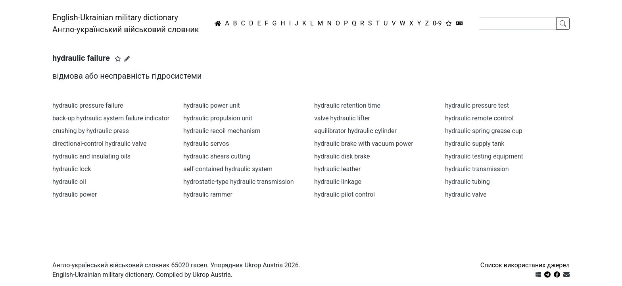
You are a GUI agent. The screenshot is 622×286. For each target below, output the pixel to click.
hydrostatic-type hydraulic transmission (238, 182)
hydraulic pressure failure (87, 105)
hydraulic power (74, 194)
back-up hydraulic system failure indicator (110, 118)
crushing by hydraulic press (90, 131)
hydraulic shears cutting (216, 156)
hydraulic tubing (467, 182)
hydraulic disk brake (342, 156)
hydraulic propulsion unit (217, 118)
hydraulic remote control (479, 118)
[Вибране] (448, 23)
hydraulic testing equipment (484, 156)
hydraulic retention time (347, 105)
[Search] (518, 23)
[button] (118, 59)
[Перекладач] (459, 23)
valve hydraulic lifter (342, 118)
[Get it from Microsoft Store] (538, 274)
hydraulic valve (465, 194)
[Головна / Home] (218, 23)
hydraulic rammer (207, 194)
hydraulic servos (206, 143)
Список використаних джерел (525, 265)
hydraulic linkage (337, 182)
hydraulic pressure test (477, 105)
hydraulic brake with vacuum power (363, 143)
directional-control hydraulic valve (99, 143)
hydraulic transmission (477, 169)
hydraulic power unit (211, 105)
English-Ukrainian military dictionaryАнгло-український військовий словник (125, 23)
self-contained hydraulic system (228, 169)
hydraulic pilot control (344, 194)
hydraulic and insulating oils (91, 156)
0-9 (437, 23)
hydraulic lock (71, 169)
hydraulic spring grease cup (483, 131)
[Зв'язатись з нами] (566, 274)
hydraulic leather (337, 169)
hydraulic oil (69, 182)
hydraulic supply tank (474, 143)
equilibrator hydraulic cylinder (355, 131)
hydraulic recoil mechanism (222, 131)
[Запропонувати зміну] (127, 59)
